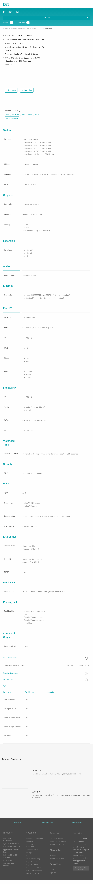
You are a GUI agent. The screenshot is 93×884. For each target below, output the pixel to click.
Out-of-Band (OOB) (33, 872)
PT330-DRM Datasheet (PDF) (14, 669)
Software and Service (8, 868)
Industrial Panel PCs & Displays (11, 860)
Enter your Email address (81, 872)
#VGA (30, 114)
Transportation (32, 854)
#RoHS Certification (12, 118)
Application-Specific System (11, 855)
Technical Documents (45, 677)
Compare (11, 90)
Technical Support (57, 843)
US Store (53, 860)
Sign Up (53, 877)
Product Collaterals (45, 662)
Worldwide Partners (57, 863)
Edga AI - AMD (32, 869)
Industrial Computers (11, 851)
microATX (36, 29)
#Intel (8, 114)
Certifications (45, 684)
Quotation (27, 90)
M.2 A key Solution (33, 878)
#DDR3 (36, 114)
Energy (29, 857)
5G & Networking (33, 863)
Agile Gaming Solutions (31, 850)
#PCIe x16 (15, 114)
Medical (29, 846)
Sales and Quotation (58, 846)
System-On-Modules (11, 848)
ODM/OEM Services (34, 875)
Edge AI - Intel (32, 866)
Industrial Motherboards (20, 29)
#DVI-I (23, 114)
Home (5, 29)
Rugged (29, 860)
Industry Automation (34, 843)
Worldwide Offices (57, 849)
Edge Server (8, 865)
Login (52, 874)
